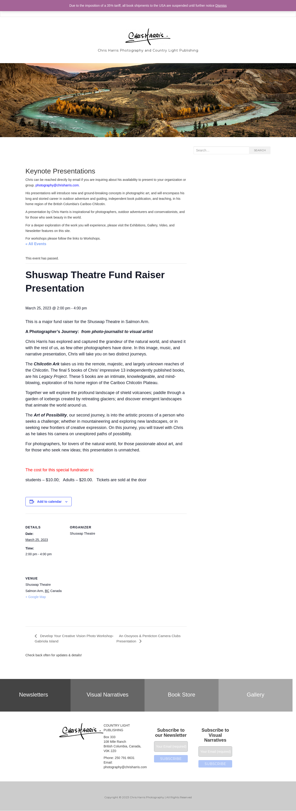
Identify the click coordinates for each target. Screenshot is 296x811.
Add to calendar (49, 501)
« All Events (35, 244)
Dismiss (221, 5)
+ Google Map (35, 597)
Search (260, 150)
